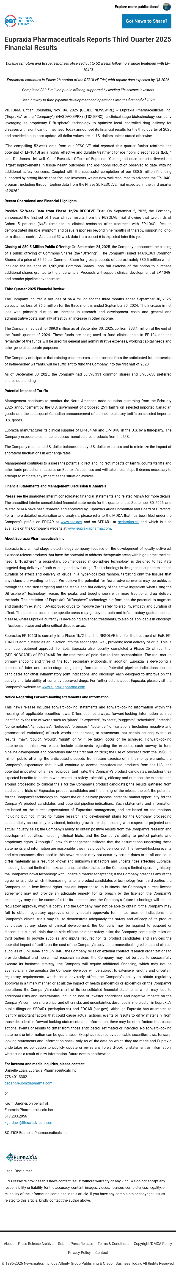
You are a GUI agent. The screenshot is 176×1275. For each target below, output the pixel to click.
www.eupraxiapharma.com (89, 528)
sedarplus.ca (128, 522)
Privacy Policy (79, 1252)
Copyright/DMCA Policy (153, 1244)
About (9, 1244)
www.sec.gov (71, 522)
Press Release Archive (35, 1244)
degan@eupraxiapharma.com (28, 1083)
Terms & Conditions (113, 1244)
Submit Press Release (75, 1244)
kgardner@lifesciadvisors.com (29, 1122)
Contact (101, 1252)
